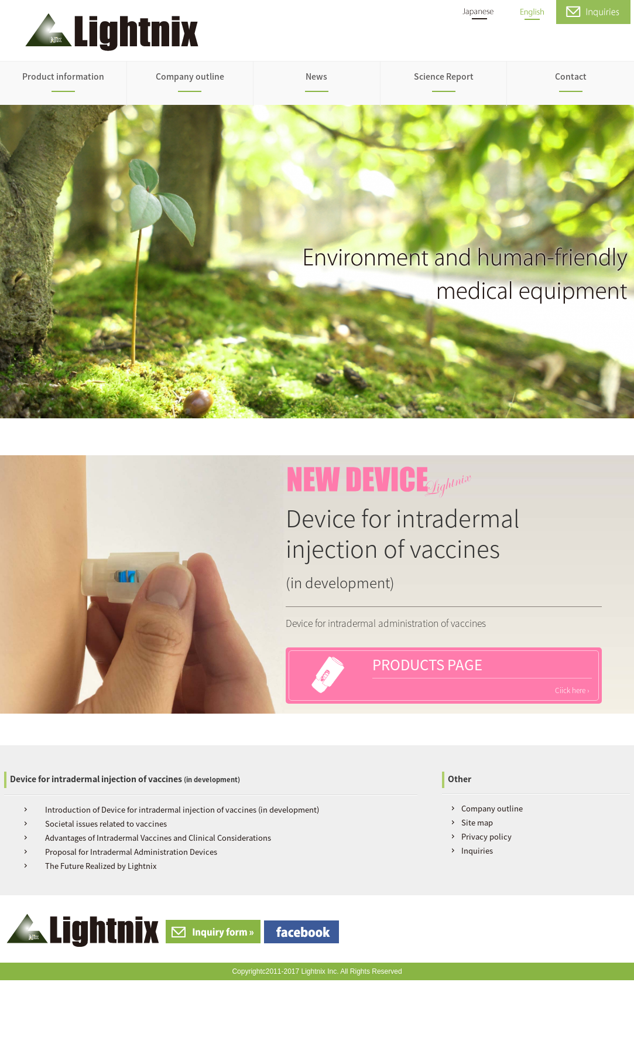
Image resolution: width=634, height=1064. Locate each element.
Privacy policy (486, 836)
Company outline (190, 76)
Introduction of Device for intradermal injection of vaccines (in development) (182, 809)
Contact (571, 76)
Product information (63, 76)
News (316, 76)
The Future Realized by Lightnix (100, 865)
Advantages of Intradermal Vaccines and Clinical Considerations (158, 837)
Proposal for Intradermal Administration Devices (131, 851)
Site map (477, 822)
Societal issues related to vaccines (106, 823)
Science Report (444, 76)
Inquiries (477, 850)
